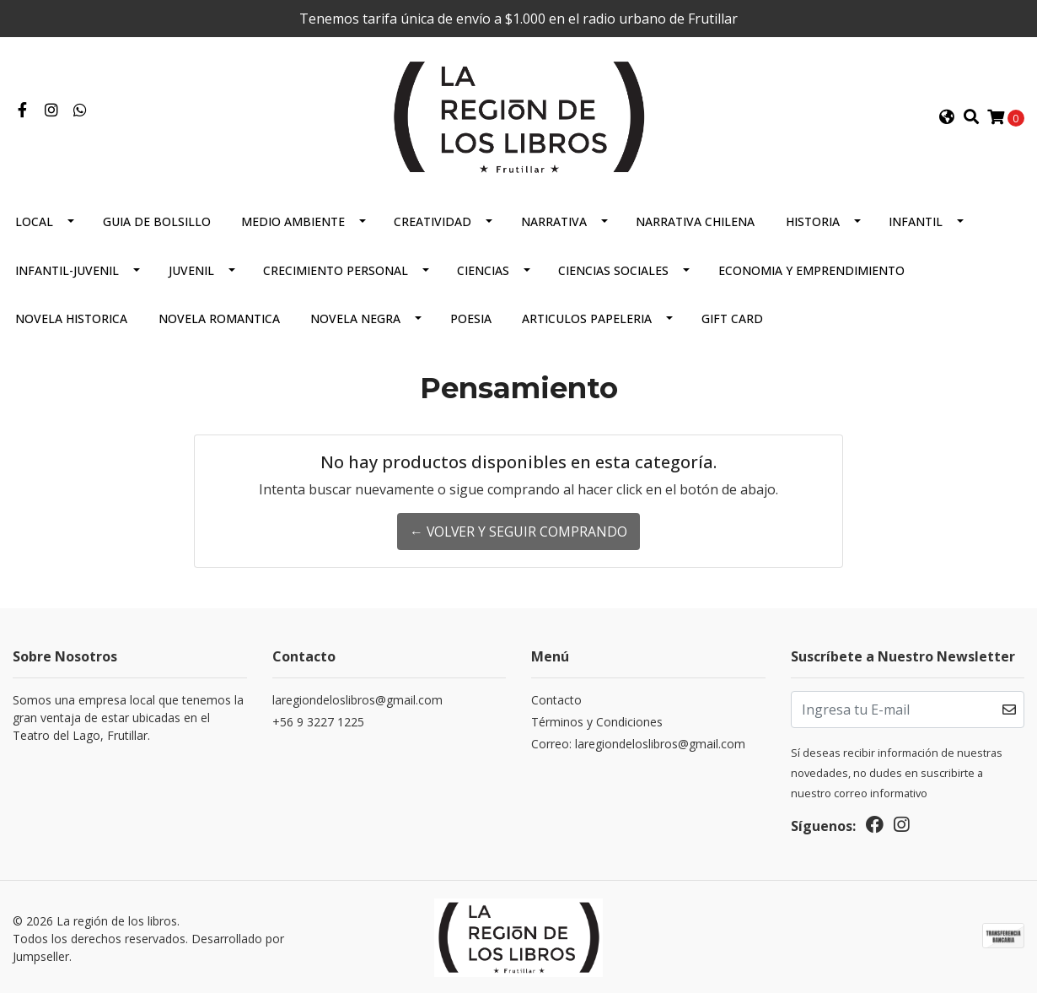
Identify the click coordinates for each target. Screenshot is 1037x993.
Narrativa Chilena (695, 220)
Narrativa (554, 220)
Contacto (556, 698)
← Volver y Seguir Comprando (519, 530)
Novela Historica (71, 317)
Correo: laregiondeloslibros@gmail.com (638, 742)
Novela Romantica (219, 317)
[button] (946, 116)
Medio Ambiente (293, 220)
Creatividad (432, 220)
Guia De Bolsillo (157, 220)
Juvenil (191, 269)
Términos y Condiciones (597, 720)
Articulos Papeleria (587, 317)
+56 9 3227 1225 (318, 720)
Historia (813, 220)
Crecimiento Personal (335, 269)
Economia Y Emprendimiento (811, 269)
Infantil (916, 220)
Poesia (471, 317)
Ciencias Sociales (613, 269)
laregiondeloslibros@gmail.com (357, 698)
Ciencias (483, 269)
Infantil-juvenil (67, 269)
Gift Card (732, 317)
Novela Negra (355, 317)
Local (34, 220)
